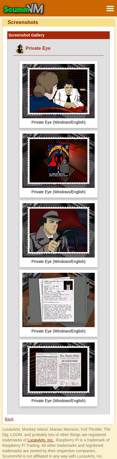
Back (9, 419)
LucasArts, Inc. (40, 440)
